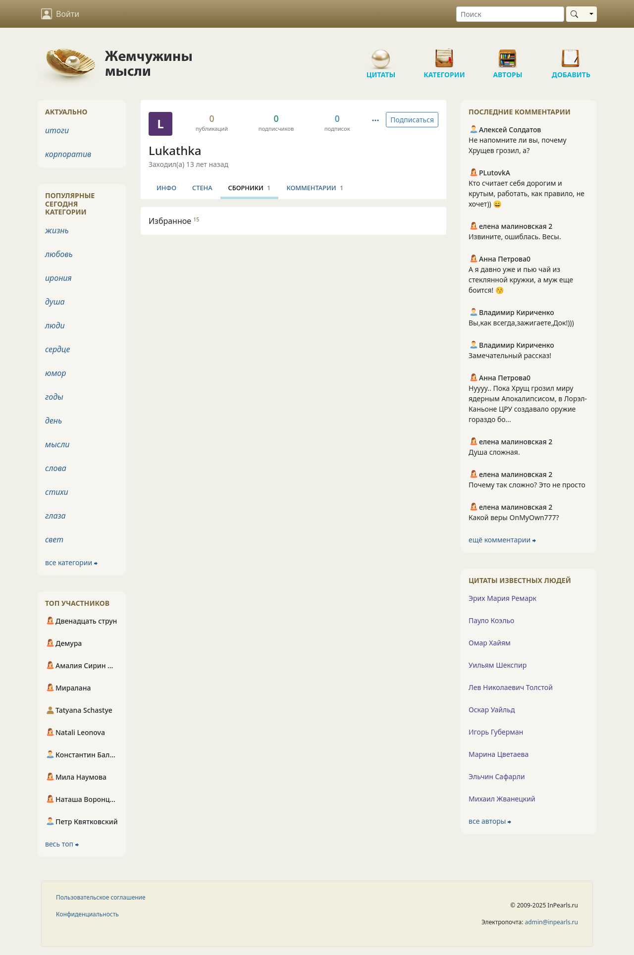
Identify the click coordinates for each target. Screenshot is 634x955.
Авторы (507, 54)
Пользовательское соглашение (101, 897)
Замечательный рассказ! (510, 355)
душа (55, 301)
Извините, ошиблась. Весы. (515, 236)
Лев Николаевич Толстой (511, 687)
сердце (57, 349)
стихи (56, 491)
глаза (55, 515)
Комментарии (314, 187)
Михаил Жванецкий (502, 798)
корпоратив (68, 154)
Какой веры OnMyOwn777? (514, 517)
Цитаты (381, 54)
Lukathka (175, 150)
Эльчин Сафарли (497, 776)
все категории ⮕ (71, 562)
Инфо (166, 187)
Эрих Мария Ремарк (502, 598)
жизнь (57, 230)
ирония (58, 277)
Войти (60, 13)
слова (55, 468)
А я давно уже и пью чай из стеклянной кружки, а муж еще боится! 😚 (521, 280)
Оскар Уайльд (492, 709)
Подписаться (412, 119)
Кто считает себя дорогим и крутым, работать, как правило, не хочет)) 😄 (526, 193)
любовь (59, 254)
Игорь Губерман (496, 732)
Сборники (249, 187)
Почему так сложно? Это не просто (527, 484)
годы (54, 396)
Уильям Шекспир (498, 665)
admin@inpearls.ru (551, 922)
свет (54, 539)
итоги (57, 130)
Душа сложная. (494, 452)
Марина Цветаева (498, 754)
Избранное (174, 220)
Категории (444, 54)
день (53, 420)
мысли (57, 444)
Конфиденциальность (87, 914)
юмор (55, 373)
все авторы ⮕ (490, 821)
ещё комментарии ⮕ (502, 539)
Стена (202, 187)
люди (55, 325)
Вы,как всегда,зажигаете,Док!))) (521, 322)
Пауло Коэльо (491, 620)
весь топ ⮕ (62, 844)
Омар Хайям (490, 642)
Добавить (571, 54)
